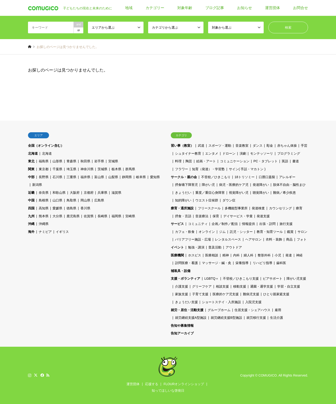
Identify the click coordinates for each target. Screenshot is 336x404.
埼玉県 (71, 169)
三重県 (71, 177)
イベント (177, 247)
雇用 (278, 310)
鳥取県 (71, 200)
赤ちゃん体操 (287, 145)
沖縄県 (44, 224)
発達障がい (261, 185)
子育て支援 (200, 294)
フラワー (181, 169)
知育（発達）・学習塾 (208, 169)
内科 (236, 255)
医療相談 (211, 255)
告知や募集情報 (182, 325)
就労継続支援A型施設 (190, 317)
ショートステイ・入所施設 (221, 302)
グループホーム (219, 310)
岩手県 (99, 161)
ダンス (257, 145)
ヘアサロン (253, 239)
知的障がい (183, 200)
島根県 (44, 200)
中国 (31, 200)
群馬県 (130, 169)
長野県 (44, 177)
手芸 (304, 145)
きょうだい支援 (186, 302)
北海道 (33, 153)
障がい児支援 (296, 278)
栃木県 (116, 169)
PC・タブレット (265, 161)
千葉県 (57, 169)
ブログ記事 (214, 8)
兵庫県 (102, 192)
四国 (31, 208)
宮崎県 (130, 216)
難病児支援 (251, 294)
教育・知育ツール (270, 232)
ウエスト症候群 (206, 200)
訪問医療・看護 (186, 263)
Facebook (41, 375)
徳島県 (71, 208)
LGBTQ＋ (211, 278)
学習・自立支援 (288, 286)
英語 (285, 161)
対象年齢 (184, 8)
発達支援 (263, 216)
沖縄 (31, 224)
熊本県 (44, 216)
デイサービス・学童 (238, 216)
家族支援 (181, 294)
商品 (289, 239)
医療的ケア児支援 (226, 294)
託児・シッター (241, 232)
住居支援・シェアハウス (252, 310)
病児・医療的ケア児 (233, 185)
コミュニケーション (234, 161)
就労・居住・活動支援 (187, 310)
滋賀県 (116, 192)
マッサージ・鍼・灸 (216, 263)
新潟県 (37, 185)
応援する (151, 384)
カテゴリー (155, 8)
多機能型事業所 (236, 208)
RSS (47, 375)
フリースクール (209, 208)
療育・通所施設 (182, 208)
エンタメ (211, 153)
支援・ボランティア (185, 278)
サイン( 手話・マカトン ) (247, 169)
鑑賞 (290, 232)
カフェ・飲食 (185, 232)
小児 (278, 255)
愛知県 (155, 177)
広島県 (99, 200)
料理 (178, 161)
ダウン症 (228, 200)
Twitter (35, 375)
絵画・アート (206, 161)
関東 (31, 169)
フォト (302, 239)
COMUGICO (268, 375)
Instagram (29, 375)
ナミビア (45, 232)
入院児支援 (253, 302)
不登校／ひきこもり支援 (241, 278)
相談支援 (222, 286)
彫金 (269, 145)
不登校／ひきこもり (216, 177)
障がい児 (208, 185)
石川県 (57, 177)
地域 (129, 8)
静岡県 (127, 177)
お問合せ (300, 8)
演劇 (243, 153)
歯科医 (281, 263)
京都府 (89, 192)
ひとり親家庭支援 (276, 294)
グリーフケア (202, 286)
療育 (299, 208)
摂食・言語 (183, 216)
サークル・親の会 (184, 177)
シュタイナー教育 (188, 153)
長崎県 (102, 216)
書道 (295, 161)
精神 (225, 255)
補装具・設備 (180, 271)
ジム (222, 232)
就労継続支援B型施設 (226, 317)
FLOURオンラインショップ (184, 384)
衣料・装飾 (274, 239)
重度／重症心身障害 (210, 192)
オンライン (207, 232)
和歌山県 (59, 192)
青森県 (71, 161)
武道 (201, 145)
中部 (31, 177)
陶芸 (189, 161)
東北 (31, 161)
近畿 (31, 192)
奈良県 (44, 192)
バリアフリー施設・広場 (193, 239)
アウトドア (234, 247)
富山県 (99, 177)
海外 (31, 232)
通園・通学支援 (261, 286)
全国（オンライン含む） (46, 145)
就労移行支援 (256, 317)
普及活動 (214, 247)
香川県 (85, 208)
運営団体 (272, 8)
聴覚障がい (261, 192)
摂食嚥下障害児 (186, 185)
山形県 (57, 161)
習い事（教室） (182, 145)
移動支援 (239, 286)
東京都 (44, 169)
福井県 (85, 177)
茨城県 (102, 169)
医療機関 (177, 255)
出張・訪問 (267, 224)
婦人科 (248, 255)
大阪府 (75, 192)
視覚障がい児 (238, 192)
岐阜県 (141, 177)
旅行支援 (286, 224)
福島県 (44, 161)
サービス (177, 224)
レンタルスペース (228, 239)
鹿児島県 (73, 216)
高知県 (44, 208)
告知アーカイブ (182, 333)
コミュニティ (198, 224)
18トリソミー (244, 177)
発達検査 (258, 208)
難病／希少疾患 (284, 192)
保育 (216, 216)
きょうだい (183, 192)
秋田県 (85, 161)
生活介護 (276, 317)
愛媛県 (57, 208)
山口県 (57, 200)
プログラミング (288, 153)
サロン (302, 232)
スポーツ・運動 (219, 145)
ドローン (228, 153)
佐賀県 (89, 216)
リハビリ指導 (262, 263)
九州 (31, 216)
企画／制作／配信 (225, 224)
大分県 (57, 216)
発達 (288, 255)
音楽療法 (201, 216)
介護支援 (181, 286)
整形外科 (264, 255)
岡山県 (85, 200)
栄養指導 (241, 263)
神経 (299, 255)
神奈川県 (87, 169)
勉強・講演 (196, 247)
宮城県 (113, 161)
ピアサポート (272, 278)
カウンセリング (280, 208)
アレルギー (287, 177)
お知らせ (244, 8)
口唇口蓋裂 (267, 177)
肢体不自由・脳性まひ (289, 185)
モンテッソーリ (261, 153)
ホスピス (194, 255)
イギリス (62, 232)
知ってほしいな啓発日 (168, 390)
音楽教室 (241, 145)
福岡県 (116, 216)
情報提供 (248, 224)
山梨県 (113, 177)
